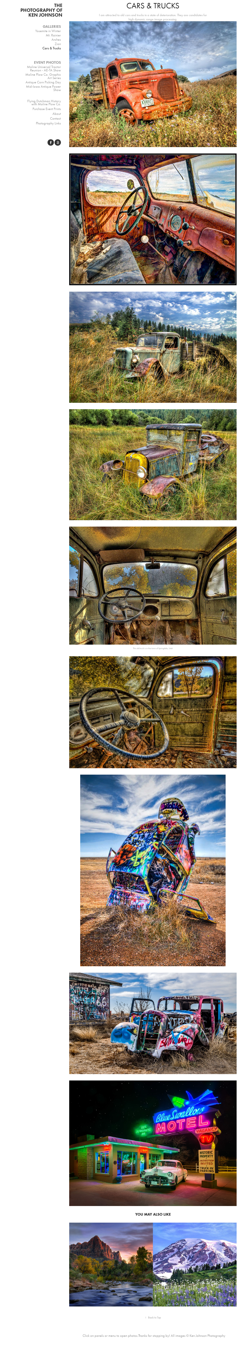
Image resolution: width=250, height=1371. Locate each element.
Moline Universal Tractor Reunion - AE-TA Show (44, 68)
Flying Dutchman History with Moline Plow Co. (44, 102)
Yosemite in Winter (48, 31)
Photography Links (48, 123)
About (56, 114)
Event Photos (47, 62)
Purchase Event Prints (47, 109)
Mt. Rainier (53, 35)
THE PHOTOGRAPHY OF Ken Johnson (41, 10)
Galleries (52, 26)
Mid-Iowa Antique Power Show (43, 88)
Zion (58, 44)
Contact (55, 118)
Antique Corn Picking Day (43, 82)
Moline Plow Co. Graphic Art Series (43, 76)
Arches (56, 40)
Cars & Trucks (51, 48)
